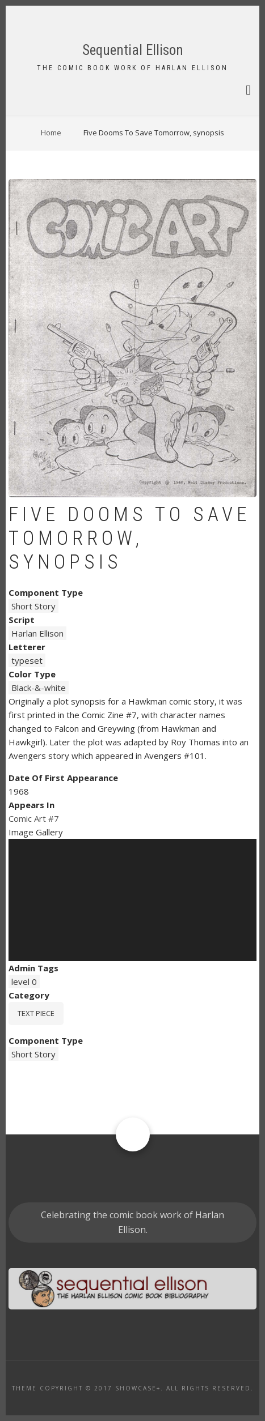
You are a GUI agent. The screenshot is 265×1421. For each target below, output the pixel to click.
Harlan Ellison (37, 633)
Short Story (33, 606)
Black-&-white (38, 687)
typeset (27, 660)
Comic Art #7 (34, 818)
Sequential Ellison (132, 50)
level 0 (24, 981)
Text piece (36, 1013)
